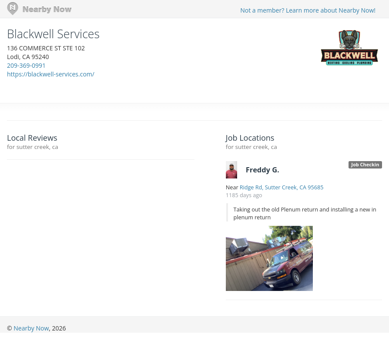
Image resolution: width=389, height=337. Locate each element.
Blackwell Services (53, 34)
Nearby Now (31, 328)
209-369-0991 (26, 65)
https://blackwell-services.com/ (50, 74)
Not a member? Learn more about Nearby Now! (308, 10)
